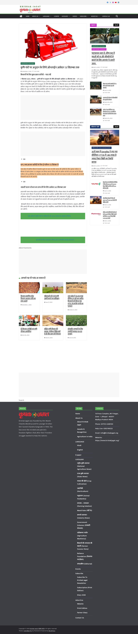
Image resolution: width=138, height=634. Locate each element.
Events (75, 16)
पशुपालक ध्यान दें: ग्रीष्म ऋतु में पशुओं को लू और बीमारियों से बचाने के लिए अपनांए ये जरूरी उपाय (103, 58)
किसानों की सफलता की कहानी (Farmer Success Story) (84, 546)
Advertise (94, 16)
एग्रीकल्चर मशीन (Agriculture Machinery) (101, 148)
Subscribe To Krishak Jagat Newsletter (82, 580)
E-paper (56, 16)
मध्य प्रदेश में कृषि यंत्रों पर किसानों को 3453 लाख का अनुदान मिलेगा (49, 216)
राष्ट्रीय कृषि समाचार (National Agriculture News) (84, 466)
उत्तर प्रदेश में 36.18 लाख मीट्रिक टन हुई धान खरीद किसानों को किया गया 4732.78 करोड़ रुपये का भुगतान (75, 301)
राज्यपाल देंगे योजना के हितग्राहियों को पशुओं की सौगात (110, 99)
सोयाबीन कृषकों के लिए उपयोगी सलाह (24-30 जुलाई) (75, 331)
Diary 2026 (81, 595)
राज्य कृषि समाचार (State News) (27, 63)
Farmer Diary (82, 612)
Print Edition (82, 608)
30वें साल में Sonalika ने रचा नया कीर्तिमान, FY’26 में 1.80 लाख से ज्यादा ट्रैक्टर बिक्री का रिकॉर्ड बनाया (104, 157)
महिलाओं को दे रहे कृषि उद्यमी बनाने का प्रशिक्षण (51, 297)
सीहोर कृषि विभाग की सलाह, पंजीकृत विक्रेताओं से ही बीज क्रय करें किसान (52, 331)
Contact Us (106, 16)
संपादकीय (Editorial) (84, 564)
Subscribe (83, 16)
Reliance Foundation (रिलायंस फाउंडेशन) (84, 556)
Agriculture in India (84, 436)
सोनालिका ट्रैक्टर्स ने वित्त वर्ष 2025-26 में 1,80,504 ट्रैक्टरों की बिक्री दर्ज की (110, 200)
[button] (39, 16)
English (80, 450)
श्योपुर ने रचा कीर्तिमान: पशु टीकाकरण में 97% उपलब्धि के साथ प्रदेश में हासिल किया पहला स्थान (109, 113)
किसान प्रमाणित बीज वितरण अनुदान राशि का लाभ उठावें (28, 298)
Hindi (79, 445)
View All (116, 25)
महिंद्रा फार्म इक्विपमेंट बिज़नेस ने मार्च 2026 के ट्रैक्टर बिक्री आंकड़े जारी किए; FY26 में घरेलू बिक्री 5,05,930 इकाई (110, 215)
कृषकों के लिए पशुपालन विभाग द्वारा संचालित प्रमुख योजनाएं (55, 239)
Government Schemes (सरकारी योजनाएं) (83, 525)
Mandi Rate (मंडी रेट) (84, 510)
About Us (35, 16)
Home (27, 16)
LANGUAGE (46, 16)
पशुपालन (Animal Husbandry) (99, 49)
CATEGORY (65, 16)
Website (80, 604)
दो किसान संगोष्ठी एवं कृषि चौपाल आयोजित (29, 330)
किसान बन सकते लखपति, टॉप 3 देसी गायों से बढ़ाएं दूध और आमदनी (110, 86)
